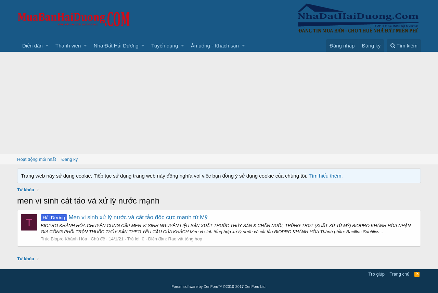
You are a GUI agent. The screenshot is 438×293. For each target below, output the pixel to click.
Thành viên (68, 45)
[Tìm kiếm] (404, 45)
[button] (47, 45)
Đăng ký (70, 159)
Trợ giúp (377, 274)
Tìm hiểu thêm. (326, 176)
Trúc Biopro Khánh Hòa (64, 238)
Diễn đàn (32, 45)
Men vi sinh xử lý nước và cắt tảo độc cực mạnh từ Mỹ (124, 217)
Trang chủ (400, 274)
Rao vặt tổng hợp (185, 238)
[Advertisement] (219, 103)
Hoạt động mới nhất (36, 159)
